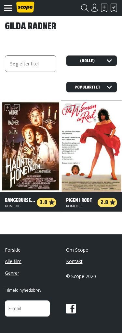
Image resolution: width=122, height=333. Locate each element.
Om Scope (77, 250)
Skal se (104, 7)
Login (94, 7)
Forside (12, 250)
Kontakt (74, 261)
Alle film (13, 261)
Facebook (71, 308)
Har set (114, 7)
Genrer (12, 273)
